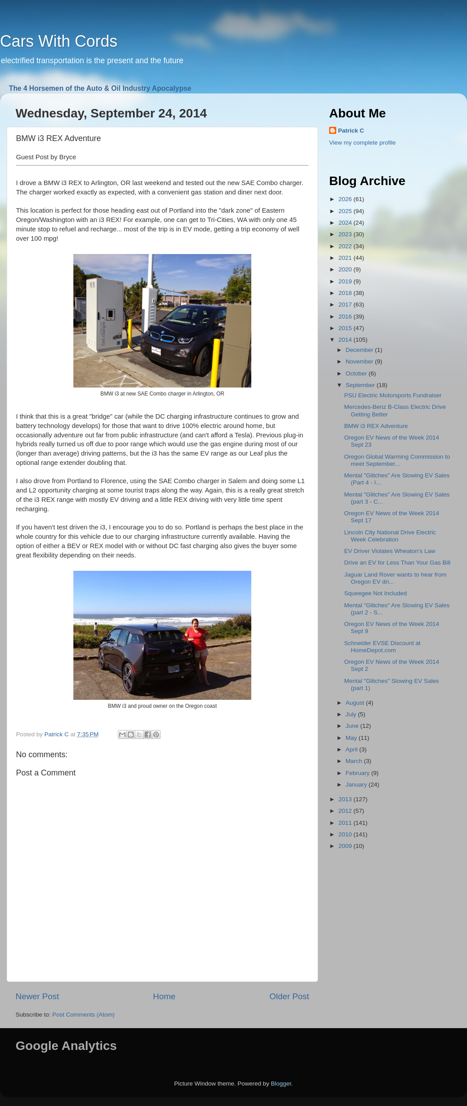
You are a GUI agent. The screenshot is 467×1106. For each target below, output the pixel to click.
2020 (346, 269)
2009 (346, 846)
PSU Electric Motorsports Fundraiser (393, 395)
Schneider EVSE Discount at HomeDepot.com (382, 647)
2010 (346, 834)
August (356, 702)
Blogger (281, 1083)
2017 (346, 304)
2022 (346, 246)
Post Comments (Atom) (83, 1014)
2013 (346, 799)
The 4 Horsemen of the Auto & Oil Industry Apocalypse (100, 88)
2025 (346, 211)
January (357, 784)
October (357, 373)
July (352, 714)
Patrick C (351, 130)
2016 (346, 316)
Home (164, 996)
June (353, 726)
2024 (346, 222)
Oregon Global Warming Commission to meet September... (397, 460)
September (361, 385)
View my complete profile (362, 142)
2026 (346, 199)
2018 (346, 293)
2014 (346, 339)
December (360, 350)
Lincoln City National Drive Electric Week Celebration (390, 536)
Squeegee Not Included (375, 593)
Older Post (289, 996)
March (355, 761)
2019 (346, 281)
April (352, 749)
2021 (346, 257)
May (352, 738)
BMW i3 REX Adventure (376, 426)
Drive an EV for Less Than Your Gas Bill (397, 562)
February (358, 773)
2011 (346, 822)
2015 (346, 328)
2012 (346, 810)
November (360, 361)
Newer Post (37, 996)
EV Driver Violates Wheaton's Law (389, 551)
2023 (346, 234)
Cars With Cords (58, 41)
